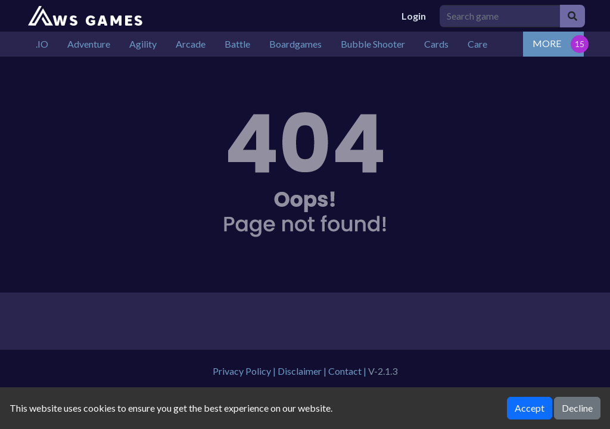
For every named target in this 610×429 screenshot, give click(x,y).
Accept (529, 408)
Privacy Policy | (245, 371)
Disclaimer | (303, 371)
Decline (577, 408)
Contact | (348, 371)
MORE (547, 43)
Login (414, 15)
